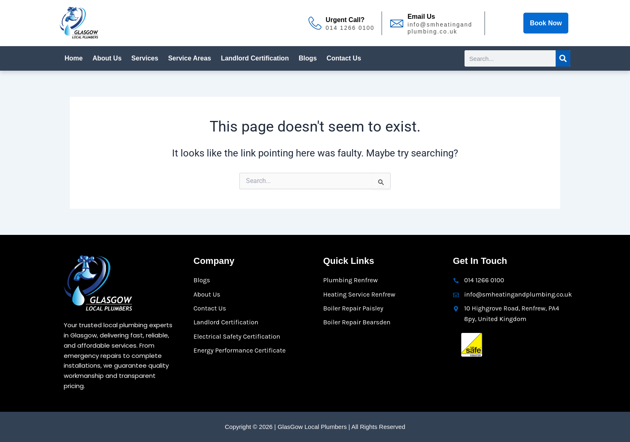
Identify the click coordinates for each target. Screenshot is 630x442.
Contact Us (343, 58)
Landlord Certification (255, 58)
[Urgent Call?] (315, 23)
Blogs (308, 58)
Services (145, 58)
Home (74, 58)
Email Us (421, 16)
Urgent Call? (345, 19)
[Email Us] (396, 23)
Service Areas (189, 58)
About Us (106, 58)
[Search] (563, 58)
